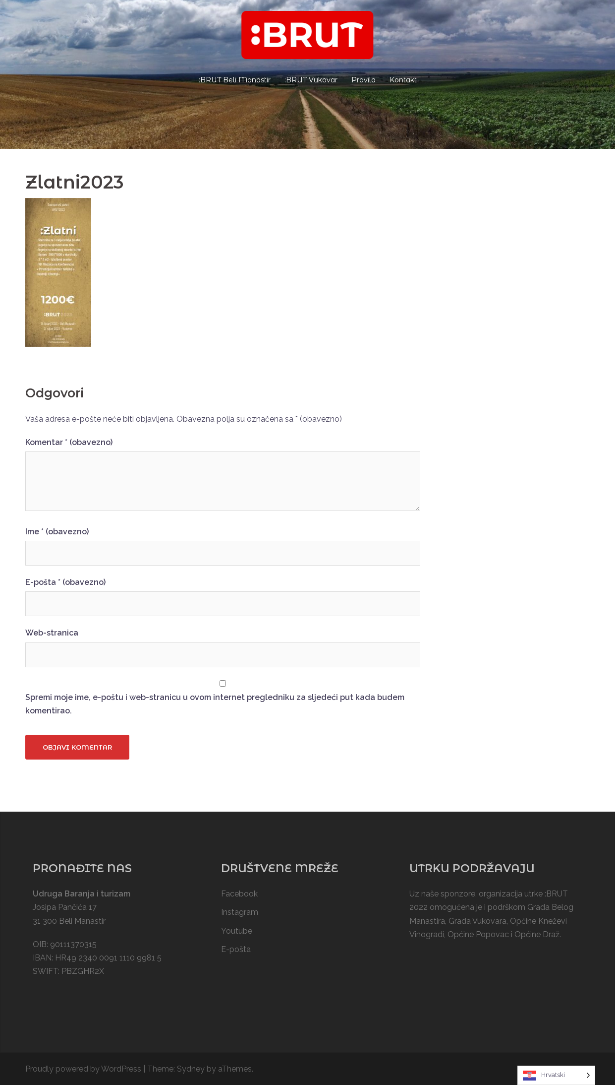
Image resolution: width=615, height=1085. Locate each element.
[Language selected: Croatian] (556, 1075)
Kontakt (403, 79)
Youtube (236, 931)
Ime (57, 531)
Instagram (239, 912)
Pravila (363, 79)
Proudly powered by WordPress (83, 1069)
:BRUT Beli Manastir (235, 79)
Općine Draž (536, 934)
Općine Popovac (478, 934)
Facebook (239, 893)
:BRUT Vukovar (310, 79)
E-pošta (65, 582)
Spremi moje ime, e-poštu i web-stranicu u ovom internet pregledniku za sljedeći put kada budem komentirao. (214, 704)
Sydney (191, 1069)
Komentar (68, 442)
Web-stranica (51, 633)
